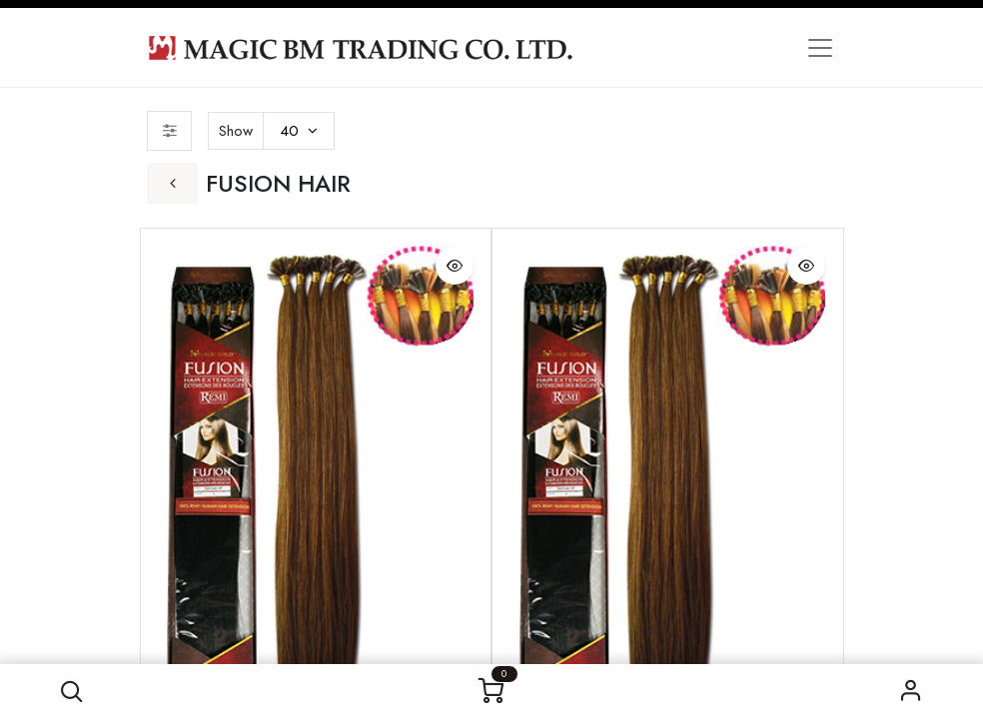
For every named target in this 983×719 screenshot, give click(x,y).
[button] (71, 691)
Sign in (911, 691)
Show (236, 131)
